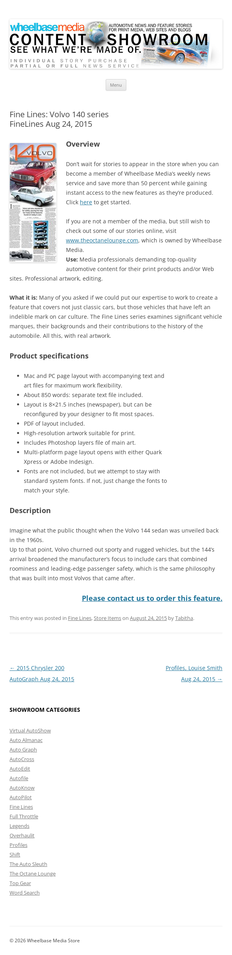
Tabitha (184, 618)
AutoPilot (21, 797)
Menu (116, 85)
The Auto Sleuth (28, 864)
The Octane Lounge (33, 873)
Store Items (107, 618)
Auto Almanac (26, 740)
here (86, 202)
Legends (19, 825)
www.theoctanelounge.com (102, 240)
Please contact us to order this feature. (152, 598)
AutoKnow (22, 787)
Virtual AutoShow (30, 730)
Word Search (25, 892)
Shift (15, 854)
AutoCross (22, 759)
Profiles (18, 844)
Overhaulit (22, 835)
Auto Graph (23, 749)
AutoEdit (20, 768)
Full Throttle (24, 816)
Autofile (19, 778)
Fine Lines (79, 618)
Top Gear (20, 883)
